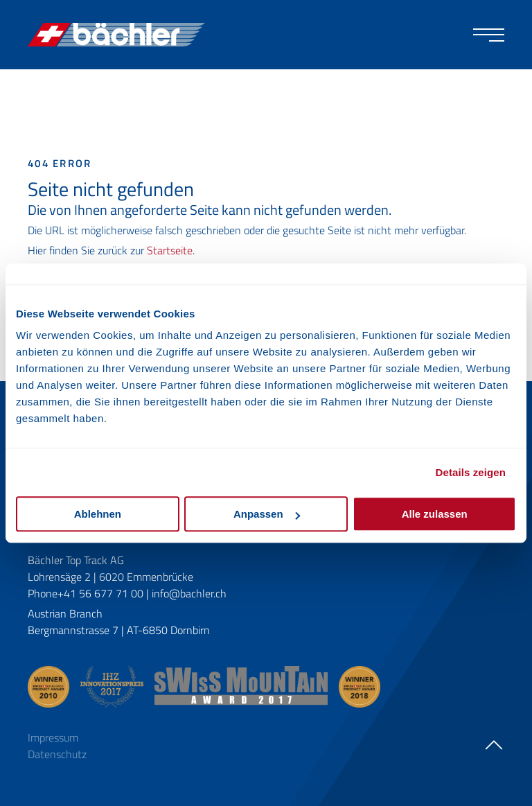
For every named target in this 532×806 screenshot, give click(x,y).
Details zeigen (471, 472)
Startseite (170, 250)
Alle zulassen (435, 514)
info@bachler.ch (189, 593)
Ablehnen (97, 514)
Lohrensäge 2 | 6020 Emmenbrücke (110, 576)
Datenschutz (57, 754)
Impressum (53, 737)
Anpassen (266, 514)
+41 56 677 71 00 (100, 593)
